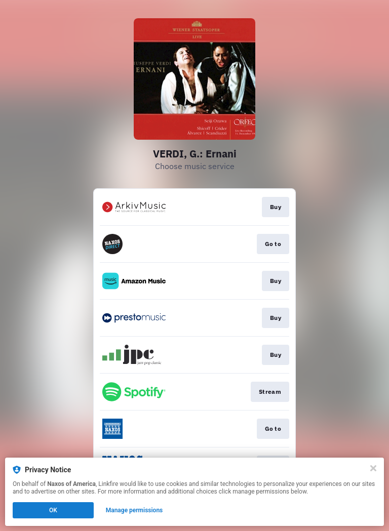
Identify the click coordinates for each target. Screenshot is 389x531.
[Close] (373, 468)
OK (53, 510)
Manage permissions (134, 510)
